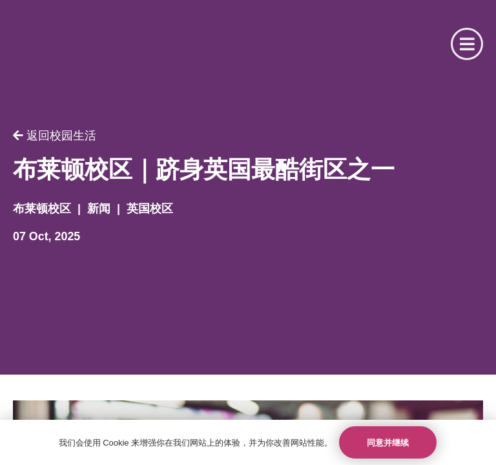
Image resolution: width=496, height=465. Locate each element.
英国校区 (150, 209)
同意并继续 (388, 443)
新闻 (98, 209)
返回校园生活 (54, 136)
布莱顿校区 (42, 209)
